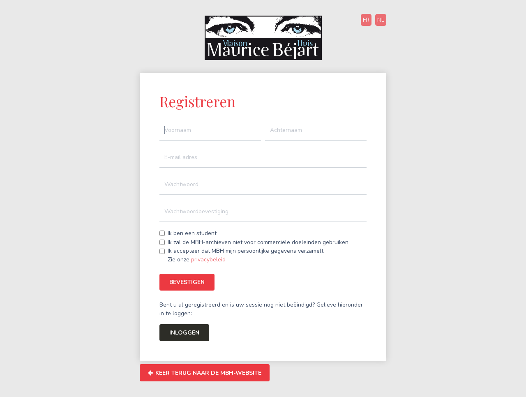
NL (380, 20)
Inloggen (184, 333)
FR (366, 20)
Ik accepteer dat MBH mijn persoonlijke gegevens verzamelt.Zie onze (246, 255)
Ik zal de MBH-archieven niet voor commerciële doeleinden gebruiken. (259, 242)
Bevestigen (187, 282)
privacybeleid (208, 259)
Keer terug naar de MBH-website (204, 373)
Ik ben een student (192, 233)
